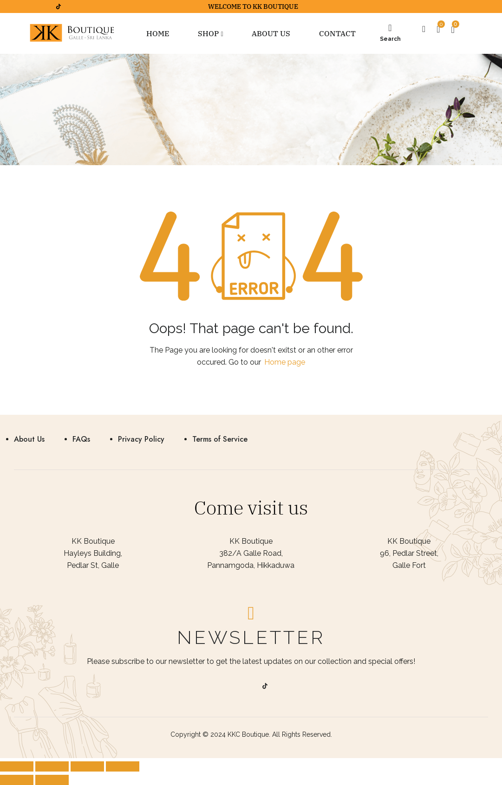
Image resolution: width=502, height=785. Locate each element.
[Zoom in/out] (122, 766)
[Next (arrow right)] (52, 780)
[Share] (52, 766)
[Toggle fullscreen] (87, 766)
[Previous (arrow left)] (16, 780)
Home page (284, 362)
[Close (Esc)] (16, 766)
